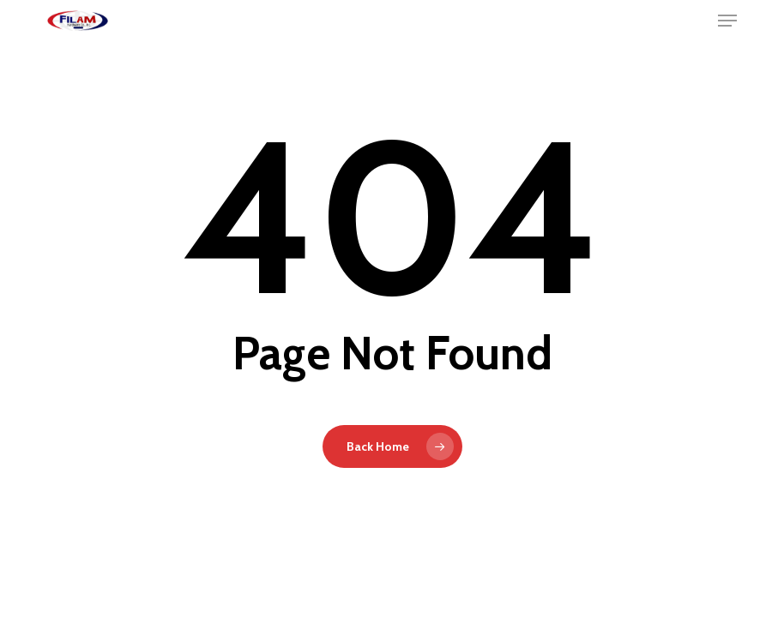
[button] (727, 20)
